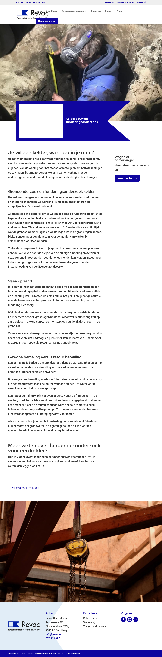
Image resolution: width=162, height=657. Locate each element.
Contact (121, 11)
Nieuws (108, 11)
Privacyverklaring (60, 653)
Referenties (109, 2)
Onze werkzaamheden (73, 11)
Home (39, 11)
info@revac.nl (53, 634)
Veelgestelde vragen (125, 2)
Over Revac (51, 11)
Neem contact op (46, 21)
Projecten (96, 11)
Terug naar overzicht (26, 487)
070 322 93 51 (54, 638)
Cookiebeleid (74, 653)
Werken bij (141, 2)
